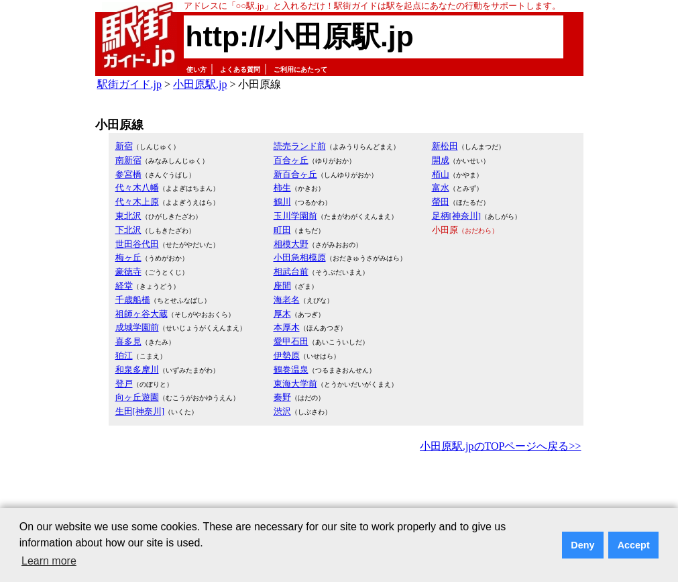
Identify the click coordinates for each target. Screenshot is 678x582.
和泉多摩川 (137, 370)
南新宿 (128, 160)
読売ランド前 (300, 146)
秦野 (282, 397)
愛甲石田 (291, 341)
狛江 (124, 355)
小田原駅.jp (200, 84)
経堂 (124, 286)
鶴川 (282, 202)
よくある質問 (240, 69)
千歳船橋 (132, 300)
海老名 (287, 300)
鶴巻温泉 (291, 370)
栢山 (440, 174)
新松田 (445, 146)
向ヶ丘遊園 (137, 397)
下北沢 (128, 230)
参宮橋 (128, 174)
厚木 (282, 314)
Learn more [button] (48, 561)
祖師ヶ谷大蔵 (141, 314)
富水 (440, 188)
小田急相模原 (300, 257)
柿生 (282, 188)
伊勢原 (287, 355)
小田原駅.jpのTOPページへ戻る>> (500, 446)
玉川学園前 (295, 216)
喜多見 (128, 341)
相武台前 (291, 271)
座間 (282, 286)
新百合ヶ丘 (295, 174)
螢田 (440, 202)
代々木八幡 (137, 188)
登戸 (124, 384)
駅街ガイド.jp (129, 84)
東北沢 (128, 216)
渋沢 (282, 411)
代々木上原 (137, 202)
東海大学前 (295, 384)
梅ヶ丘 (128, 257)
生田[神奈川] (140, 411)
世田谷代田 (137, 244)
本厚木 (287, 327)
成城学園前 (137, 327)
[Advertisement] (339, 493)
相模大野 (291, 244)
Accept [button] (634, 545)
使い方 (196, 69)
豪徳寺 (128, 271)
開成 (440, 160)
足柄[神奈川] (457, 216)
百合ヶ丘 (291, 160)
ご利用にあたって (300, 69)
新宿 (124, 146)
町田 (282, 230)
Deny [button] (582, 545)
